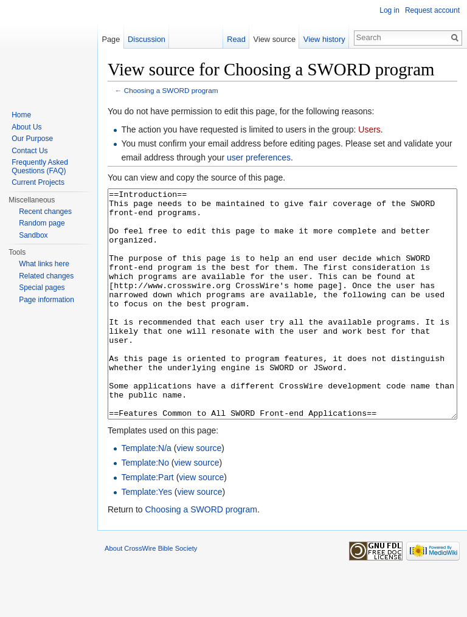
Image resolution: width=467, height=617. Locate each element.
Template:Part (147, 523)
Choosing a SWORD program (171, 90)
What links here (44, 264)
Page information (46, 299)
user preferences (259, 157)
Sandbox (33, 235)
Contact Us (29, 150)
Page (111, 39)
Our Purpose (32, 138)
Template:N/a (146, 493)
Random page (41, 223)
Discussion (146, 39)
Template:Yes (146, 537)
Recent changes (45, 211)
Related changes (46, 276)
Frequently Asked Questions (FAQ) (40, 166)
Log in (389, 10)
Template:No (145, 508)
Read (236, 39)
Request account (432, 10)
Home (21, 115)
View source (275, 39)
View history (324, 39)
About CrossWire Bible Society (151, 594)
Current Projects (38, 182)
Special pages (41, 287)
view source (198, 493)
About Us (26, 127)
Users (369, 129)
